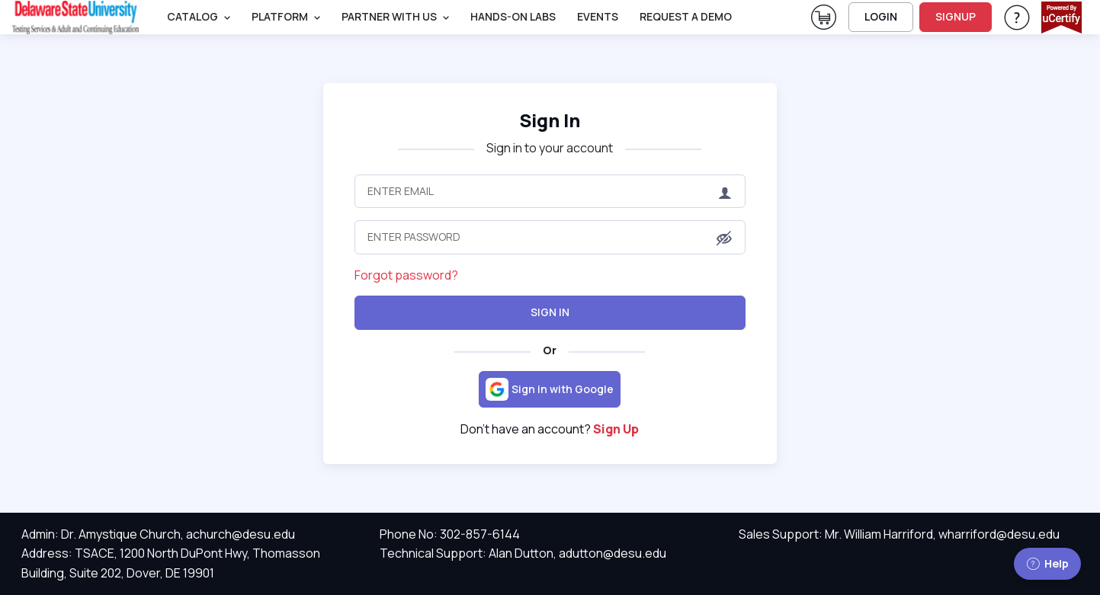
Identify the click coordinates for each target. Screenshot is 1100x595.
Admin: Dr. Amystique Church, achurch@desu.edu (158, 534)
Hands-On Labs (513, 16)
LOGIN (880, 16)
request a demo (686, 16)
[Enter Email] (550, 191)
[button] (724, 238)
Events (597, 16)
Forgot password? (406, 275)
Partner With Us (389, 16)
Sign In (549, 120)
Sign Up (616, 429)
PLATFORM (280, 16)
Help (1047, 563)
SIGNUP (955, 16)
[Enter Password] (550, 237)
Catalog (192, 16)
